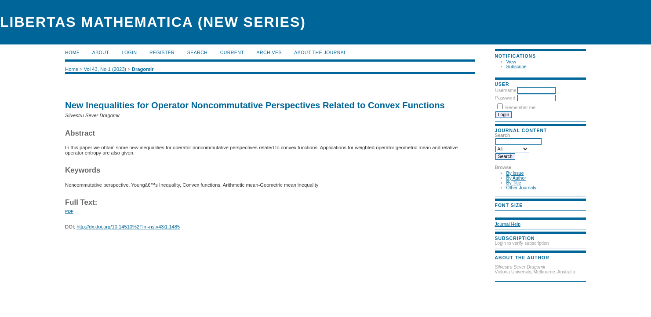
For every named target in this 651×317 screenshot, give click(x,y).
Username (505, 90)
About (100, 52)
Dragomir (143, 69)
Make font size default (517, 213)
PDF (69, 211)
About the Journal (320, 52)
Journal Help (507, 224)
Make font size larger (531, 213)
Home (72, 52)
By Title (513, 183)
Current (232, 52)
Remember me (520, 107)
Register (162, 52)
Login (129, 52)
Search (197, 52)
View (511, 61)
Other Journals (521, 187)
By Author (516, 178)
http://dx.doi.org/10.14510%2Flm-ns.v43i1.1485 (128, 226)
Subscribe (516, 66)
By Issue (515, 173)
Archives (269, 52)
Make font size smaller (502, 213)
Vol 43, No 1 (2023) (105, 69)
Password (505, 98)
